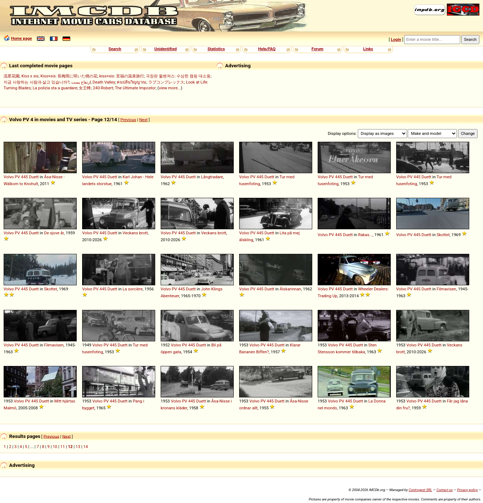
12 (70, 446)
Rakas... (365, 234)
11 (62, 446)
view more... (170, 87)
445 (24, 176)
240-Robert (103, 87)
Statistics (216, 48)
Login (396, 39)
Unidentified (165, 48)
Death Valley (104, 82)
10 (54, 446)
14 (85, 446)
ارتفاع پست (81, 82)
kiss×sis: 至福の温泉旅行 (121, 75)
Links (368, 48)
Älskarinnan (290, 288)
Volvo (9, 176)
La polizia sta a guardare (55, 87)
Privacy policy (467, 490)
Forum (317, 48)
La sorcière (133, 288)
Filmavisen (446, 288)
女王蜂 (85, 87)
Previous (128, 119)
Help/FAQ (266, 48)
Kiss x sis (29, 75)
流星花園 (12, 75)
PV (17, 176)
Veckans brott (135, 232)
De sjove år (54, 232)
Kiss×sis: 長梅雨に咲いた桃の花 (69, 75)
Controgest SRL (420, 490)
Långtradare (212, 176)
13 (78, 446)
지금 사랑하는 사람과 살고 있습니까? (36, 82)
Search (115, 48)
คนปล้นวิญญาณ (131, 82)
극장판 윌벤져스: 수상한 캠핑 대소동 (178, 75)
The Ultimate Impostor (135, 87)
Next (143, 119)
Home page (21, 38)
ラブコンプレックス (166, 82)
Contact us (444, 490)
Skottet (443, 234)
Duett (34, 176)
